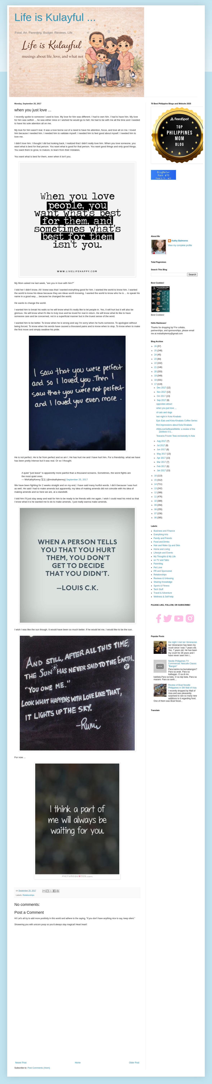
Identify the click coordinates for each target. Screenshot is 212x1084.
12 (155, 492)
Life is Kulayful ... (55, 17)
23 (155, 359)
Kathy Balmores (180, 240)
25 (155, 350)
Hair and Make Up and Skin (167, 545)
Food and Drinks (161, 542)
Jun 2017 (161, 449)
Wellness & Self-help (164, 596)
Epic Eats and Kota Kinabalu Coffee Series (176, 420)
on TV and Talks (161, 560)
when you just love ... (166, 408)
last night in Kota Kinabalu (168, 416)
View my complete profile (180, 245)
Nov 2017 (162, 392)
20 (155, 371)
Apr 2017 (161, 458)
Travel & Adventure (163, 593)
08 (155, 509)
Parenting (158, 563)
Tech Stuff (158, 589)
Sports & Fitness (161, 585)
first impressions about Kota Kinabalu (174, 425)
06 (155, 517)
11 (155, 496)
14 (155, 484)
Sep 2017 (162, 400)
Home (78, 1062)
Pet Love (158, 567)
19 (155, 375)
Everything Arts (161, 534)
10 (155, 501)
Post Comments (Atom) (38, 1068)
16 (155, 475)
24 (155, 354)
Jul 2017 (161, 445)
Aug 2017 (162, 441)
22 (155, 363)
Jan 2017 (161, 470)
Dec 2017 (162, 387)
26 (155, 346)
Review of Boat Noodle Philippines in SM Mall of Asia (182, 686)
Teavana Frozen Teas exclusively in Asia (175, 436)
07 (155, 513)
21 (155, 367)
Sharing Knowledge (163, 582)
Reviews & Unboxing (164, 578)
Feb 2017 (162, 466)
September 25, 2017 (77, 479)
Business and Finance (164, 531)
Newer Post (20, 1062)
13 (155, 488)
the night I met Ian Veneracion (182, 642)
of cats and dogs (164, 412)
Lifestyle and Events (163, 552)
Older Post (134, 1062)
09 (155, 505)
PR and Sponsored (163, 571)
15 (155, 480)
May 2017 (162, 454)
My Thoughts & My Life (165, 556)
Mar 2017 (162, 462)
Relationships (28, 895)
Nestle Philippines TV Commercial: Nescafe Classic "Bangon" (182, 663)
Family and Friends (163, 538)
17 (155, 384)
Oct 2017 (161, 396)
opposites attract (164, 404)
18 (155, 380)
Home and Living (162, 549)
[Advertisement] (77, 1032)
